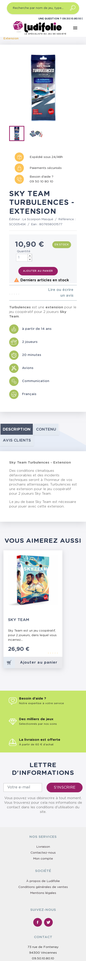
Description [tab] (17, 429)
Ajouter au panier (38, 271)
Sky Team (18, 620)
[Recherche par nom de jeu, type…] (43, 8)
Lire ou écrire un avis (60, 292)
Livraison (43, 846)
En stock (62, 245)
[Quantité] (24, 257)
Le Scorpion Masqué (37, 219)
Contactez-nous (43, 852)
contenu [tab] (46, 429)
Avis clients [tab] (17, 440)
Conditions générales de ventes (43, 887)
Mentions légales (43, 893)
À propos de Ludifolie (43, 881)
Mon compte (43, 858)
